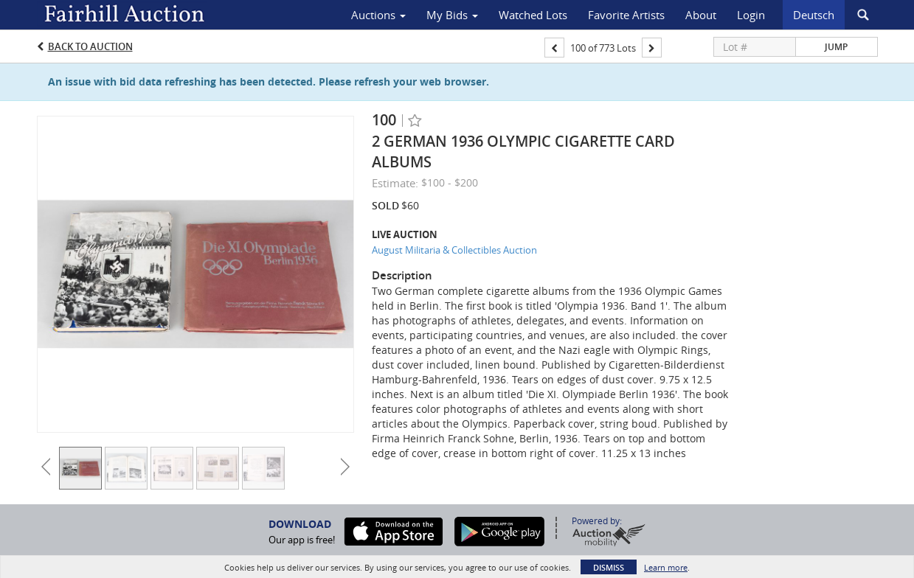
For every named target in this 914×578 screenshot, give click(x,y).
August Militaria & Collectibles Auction (454, 250)
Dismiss (608, 567)
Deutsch (813, 14)
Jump (836, 47)
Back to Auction (90, 46)
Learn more (666, 567)
